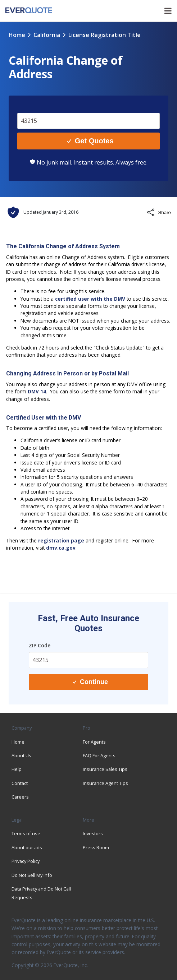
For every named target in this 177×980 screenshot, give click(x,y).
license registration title (104, 35)
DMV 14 (37, 391)
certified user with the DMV (90, 298)
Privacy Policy (26, 861)
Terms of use (26, 833)
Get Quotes (90, 141)
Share (158, 212)
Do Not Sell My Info (32, 875)
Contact (20, 783)
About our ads (27, 847)
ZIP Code (39, 645)
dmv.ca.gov (61, 547)
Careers (20, 797)
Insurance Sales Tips (105, 769)
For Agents (94, 742)
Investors (93, 833)
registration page (61, 540)
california (46, 35)
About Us (21, 755)
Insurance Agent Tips (105, 783)
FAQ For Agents (99, 755)
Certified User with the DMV (43, 417)
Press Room (96, 847)
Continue (90, 681)
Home (17, 35)
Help (17, 769)
